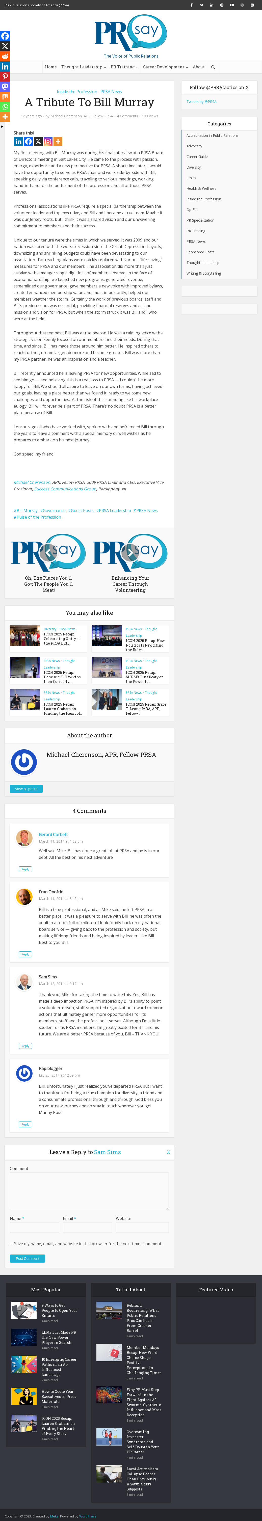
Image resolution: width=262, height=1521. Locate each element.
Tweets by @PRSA (202, 101)
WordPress (87, 1514)
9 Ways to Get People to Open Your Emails (59, 1308)
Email (69, 1216)
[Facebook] (28, 141)
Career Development (163, 66)
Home (51, 66)
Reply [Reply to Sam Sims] (45, 1044)
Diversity (50, 629)
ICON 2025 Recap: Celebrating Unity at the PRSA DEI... (62, 638)
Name (17, 1216)
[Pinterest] (5, 76)
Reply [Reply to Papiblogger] (45, 1122)
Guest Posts (82, 510)
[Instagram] (48, 141)
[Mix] (5, 97)
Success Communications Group (65, 489)
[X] (38, 141)
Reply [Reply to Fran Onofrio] (45, 952)
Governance (54, 510)
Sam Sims (107, 1149)
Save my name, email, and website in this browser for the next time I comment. (88, 1241)
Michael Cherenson (32, 482)
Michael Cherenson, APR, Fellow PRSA (81, 116)
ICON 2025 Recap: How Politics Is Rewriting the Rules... (145, 644)
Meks (54, 1514)
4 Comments (127, 116)
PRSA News (111, 91)
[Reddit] (5, 56)
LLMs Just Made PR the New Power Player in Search (59, 1335)
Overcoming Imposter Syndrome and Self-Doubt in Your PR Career (143, 1439)
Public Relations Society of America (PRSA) (37, 5)
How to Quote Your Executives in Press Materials (59, 1394)
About (199, 66)
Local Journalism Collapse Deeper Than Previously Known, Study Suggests (143, 1476)
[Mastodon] (5, 87)
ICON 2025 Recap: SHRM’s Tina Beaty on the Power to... (143, 675)
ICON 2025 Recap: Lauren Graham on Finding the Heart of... (64, 706)
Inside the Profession (77, 91)
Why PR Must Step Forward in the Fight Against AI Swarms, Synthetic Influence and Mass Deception (144, 1400)
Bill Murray (27, 510)
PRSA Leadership (115, 510)
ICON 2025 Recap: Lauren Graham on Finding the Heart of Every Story (58, 1424)
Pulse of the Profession (39, 517)
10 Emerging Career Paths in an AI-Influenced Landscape (59, 1365)
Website (123, 1216)
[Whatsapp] (5, 107)
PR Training (123, 66)
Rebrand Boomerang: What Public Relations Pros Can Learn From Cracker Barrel (143, 1316)
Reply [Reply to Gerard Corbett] (45, 867)
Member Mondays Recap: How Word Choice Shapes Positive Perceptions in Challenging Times (144, 1358)
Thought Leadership (81, 66)
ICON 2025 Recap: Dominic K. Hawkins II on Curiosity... (62, 675)
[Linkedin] (18, 141)
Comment (19, 1166)
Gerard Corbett (53, 832)
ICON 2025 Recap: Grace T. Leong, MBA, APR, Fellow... (145, 706)
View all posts (26, 786)
